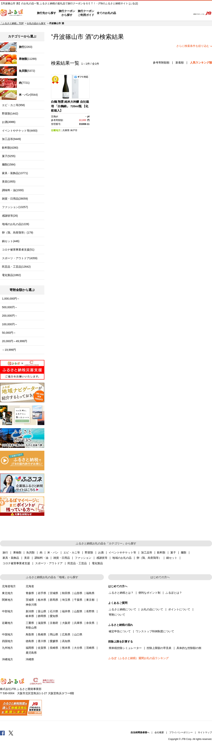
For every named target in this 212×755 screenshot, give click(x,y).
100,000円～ (9, 324)
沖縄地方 (7, 659)
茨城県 (30, 599)
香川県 (42, 641)
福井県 (66, 611)
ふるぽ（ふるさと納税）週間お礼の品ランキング (138, 658)
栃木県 (42, 599)
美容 (27, 557)
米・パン (52, 552)
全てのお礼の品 (106, 13)
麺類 (183, 552)
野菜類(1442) (10, 113)
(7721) (14, 83)
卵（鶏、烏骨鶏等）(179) (17, 232)
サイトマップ (205, 732)
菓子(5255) (8, 156)
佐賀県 (42, 647)
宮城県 (54, 593)
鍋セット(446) (10, 241)
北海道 (30, 586)
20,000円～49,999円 (14, 341)
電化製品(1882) (11, 275)
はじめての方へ (127, 13)
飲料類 (161, 552)
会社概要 (159, 732)
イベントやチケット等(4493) (19, 130)
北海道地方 (9, 586)
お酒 (101, 552)
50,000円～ (9, 332)
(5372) (17, 71)
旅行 (5, 552)
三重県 (30, 622)
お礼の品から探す (36, 23)
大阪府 (66, 622)
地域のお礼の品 (122, 557)
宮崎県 (90, 647)
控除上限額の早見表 (159, 648)
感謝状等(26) (10, 215)
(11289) (18, 59)
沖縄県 (30, 659)
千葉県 (78, 599)
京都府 (54, 622)
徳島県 (30, 641)
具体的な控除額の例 (188, 648)
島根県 (42, 634)
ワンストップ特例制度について (155, 631)
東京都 (90, 599)
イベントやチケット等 (122, 552)
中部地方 (7, 611)
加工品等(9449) (11, 139)
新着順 (179, 62)
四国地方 (7, 641)
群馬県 (54, 599)
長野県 (90, 611)
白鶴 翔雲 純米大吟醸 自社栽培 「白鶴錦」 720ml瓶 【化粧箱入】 (70, 106)
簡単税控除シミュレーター (125, 648)
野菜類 (89, 552)
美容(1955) (8, 181)
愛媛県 (54, 641)
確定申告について (120, 631)
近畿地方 (55, 130)
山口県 (78, 634)
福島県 (90, 593)
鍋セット (171, 557)
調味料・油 (41, 557)
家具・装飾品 (11, 557)
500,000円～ (9, 307)
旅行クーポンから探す (67, 12)
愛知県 (54, 616)
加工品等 (146, 552)
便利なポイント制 (149, 592)
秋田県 (66, 593)
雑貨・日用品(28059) (15, 198)
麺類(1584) (8, 164)
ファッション (83, 557)
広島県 (66, 634)
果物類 (17, 552)
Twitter (11, 733)
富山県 (42, 611)
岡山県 (54, 634)
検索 (185, 13)
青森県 (30, 593)
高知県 (66, 641)
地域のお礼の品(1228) (15, 224)
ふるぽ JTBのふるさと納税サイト (12, 13)
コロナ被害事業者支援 (16, 563)
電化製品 (97, 563)
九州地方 (7, 647)
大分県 (78, 647)
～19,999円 (9, 349)
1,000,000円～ (11, 298)
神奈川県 (31, 604)
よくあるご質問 (147, 13)
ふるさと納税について (122, 609)
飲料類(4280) (10, 147)
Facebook (2, 733)
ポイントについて (179, 609)
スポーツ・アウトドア (49, 563)
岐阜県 (30, 616)
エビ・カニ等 (71, 552)
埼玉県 (66, 599)
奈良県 (90, 622)
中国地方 (7, 634)
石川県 (54, 611)
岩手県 (42, 593)
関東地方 (7, 599)
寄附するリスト (174, 13)
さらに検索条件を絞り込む (192, 45)
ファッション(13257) (15, 207)
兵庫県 (65, 130)
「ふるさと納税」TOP (12, 23)
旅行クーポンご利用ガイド (86, 12)
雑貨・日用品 (61, 557)
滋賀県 (42, 622)
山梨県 (78, 611)
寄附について (117, 614)
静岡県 (42, 616)
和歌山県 (31, 627)
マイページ (162, 13)
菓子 (173, 552)
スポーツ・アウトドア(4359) (19, 258)
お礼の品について (152, 609)
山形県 (78, 593)
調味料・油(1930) (13, 190)
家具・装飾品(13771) (15, 173)
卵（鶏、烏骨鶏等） (149, 557)
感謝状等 (101, 557)
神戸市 (73, 130)
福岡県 (30, 647)
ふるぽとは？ (173, 592)
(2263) (16, 47)
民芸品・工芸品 (77, 563)
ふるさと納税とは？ (121, 592)
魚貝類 (30, 552)
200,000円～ (9, 315)
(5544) (19, 95)
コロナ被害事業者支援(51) (18, 249)
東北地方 (7, 593)
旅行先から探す (46, 13)
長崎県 (54, 647)
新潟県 (30, 611)
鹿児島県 (31, 652)
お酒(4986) (8, 122)
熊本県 (66, 647)
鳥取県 (30, 634)
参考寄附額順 (161, 62)
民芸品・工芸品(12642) (16, 266)
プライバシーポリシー (181, 732)
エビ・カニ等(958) (13, 105)
